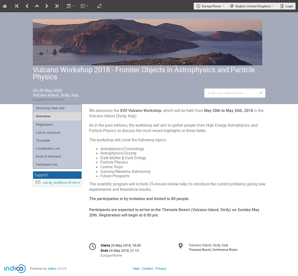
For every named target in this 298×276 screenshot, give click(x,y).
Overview (43, 116)
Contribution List (48, 148)
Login (289, 6)
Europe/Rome (211, 6)
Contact (147, 268)
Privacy (161, 268)
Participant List (46, 164)
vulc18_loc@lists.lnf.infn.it (61, 182)
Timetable (43, 140)
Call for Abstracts (48, 132)
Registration (44, 124)
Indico (52, 268)
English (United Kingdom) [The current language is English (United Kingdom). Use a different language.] (253, 6)
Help (136, 268)
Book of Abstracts (48, 156)
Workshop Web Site (50, 108)
